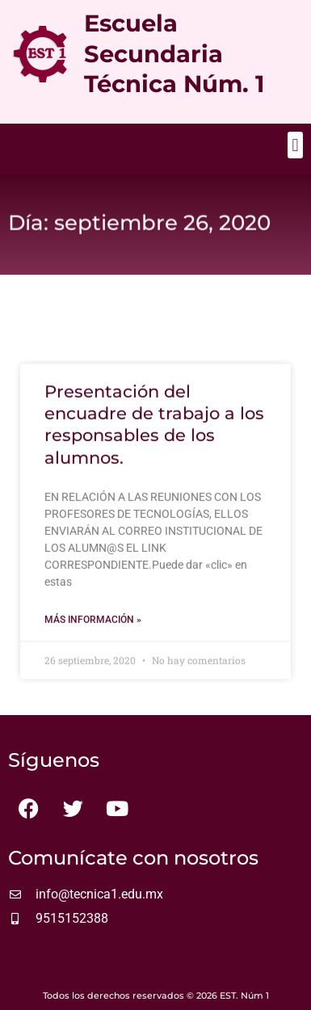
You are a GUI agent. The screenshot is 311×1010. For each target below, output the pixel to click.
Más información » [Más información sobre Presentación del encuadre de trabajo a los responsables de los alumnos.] (92, 627)
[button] (295, 145)
